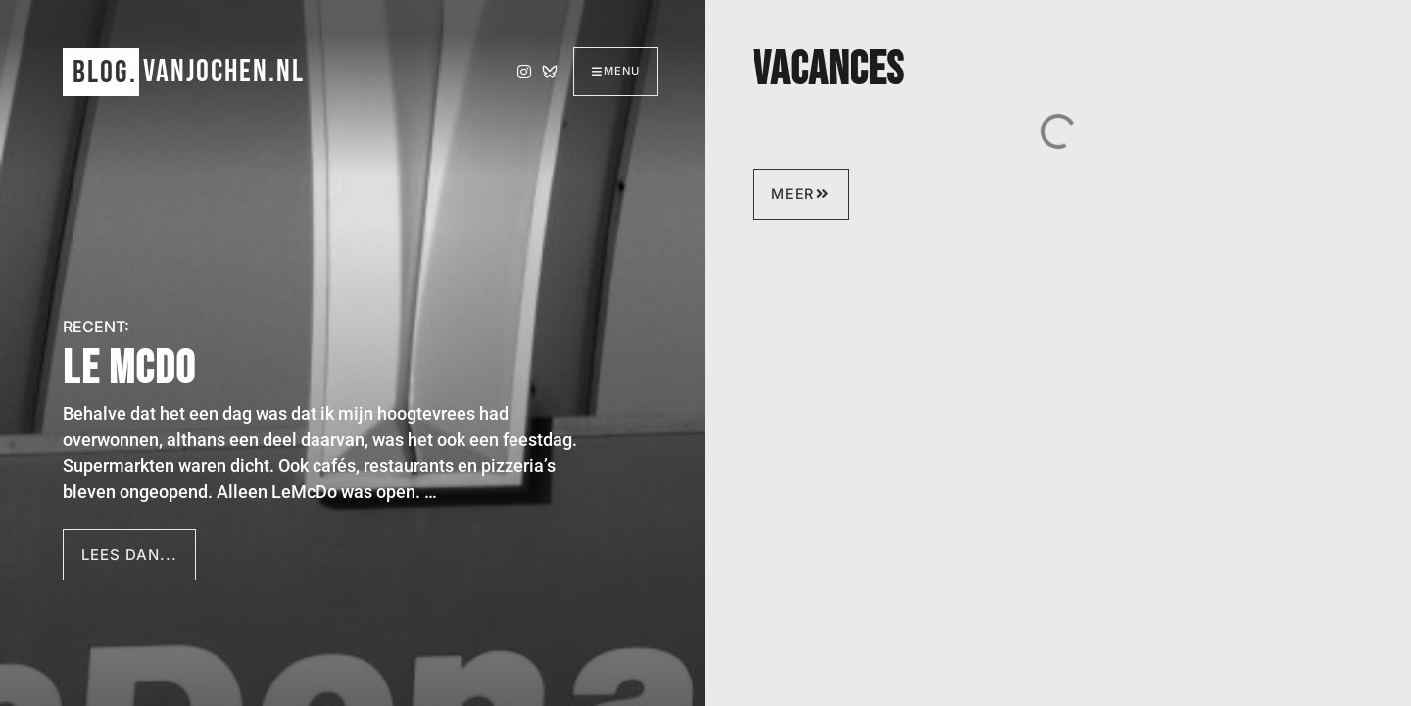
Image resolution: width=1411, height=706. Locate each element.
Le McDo (129, 369)
